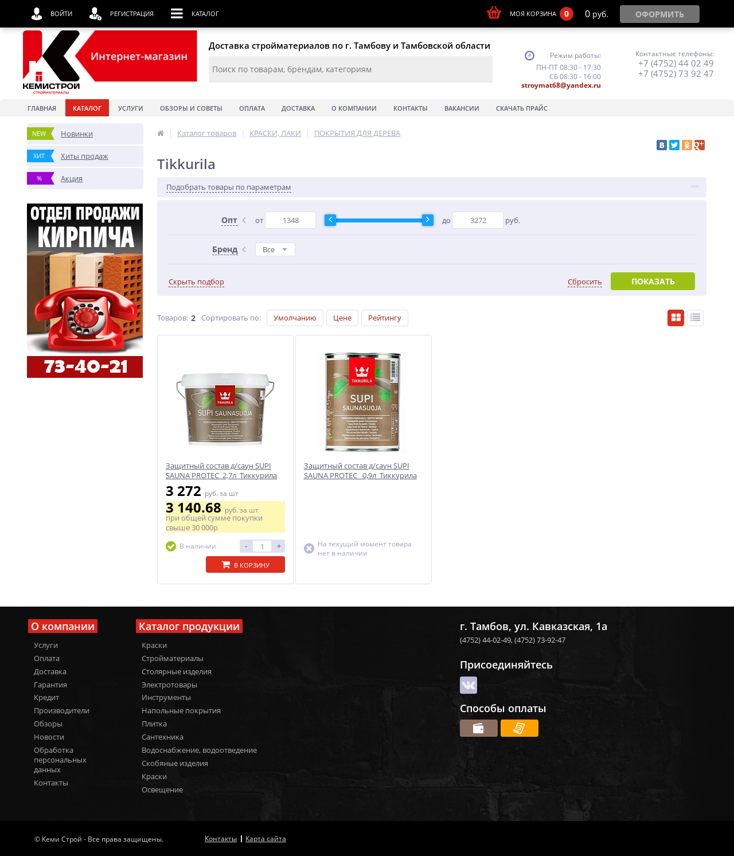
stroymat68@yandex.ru (561, 85)
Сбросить (585, 282)
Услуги (130, 108)
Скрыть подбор (196, 282)
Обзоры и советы (191, 108)
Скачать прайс (522, 108)
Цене (342, 317)
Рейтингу (384, 317)
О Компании (354, 108)
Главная (42, 108)
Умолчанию (295, 317)
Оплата (252, 108)
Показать (653, 281)
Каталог (87, 108)
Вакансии (461, 108)
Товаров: (172, 317)
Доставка (298, 108)
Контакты (410, 108)
